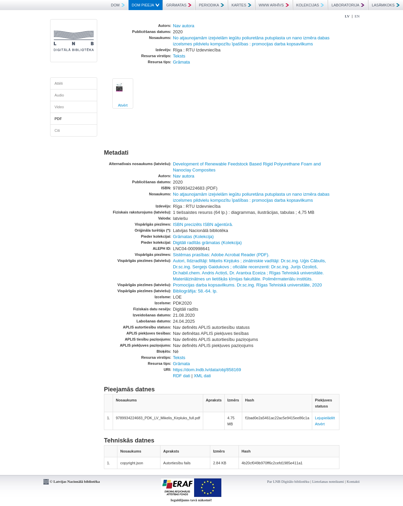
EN (357, 16)
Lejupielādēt (325, 418)
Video (59, 107)
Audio (59, 95)
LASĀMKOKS (386, 5)
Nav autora (183, 25)
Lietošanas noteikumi (328, 481)
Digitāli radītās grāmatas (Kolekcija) (207, 242)
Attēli (58, 83)
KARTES (241, 5)
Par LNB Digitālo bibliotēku (288, 481)
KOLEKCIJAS (310, 5)
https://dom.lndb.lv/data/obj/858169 (207, 369)
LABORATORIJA (347, 5)
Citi (57, 130)
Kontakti (353, 481)
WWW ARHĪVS (274, 5)
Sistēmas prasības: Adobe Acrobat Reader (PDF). (221, 254)
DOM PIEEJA (145, 5)
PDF (58, 119)
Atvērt (123, 105)
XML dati (202, 375)
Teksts (179, 56)
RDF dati (181, 375)
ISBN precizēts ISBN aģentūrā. (203, 224)
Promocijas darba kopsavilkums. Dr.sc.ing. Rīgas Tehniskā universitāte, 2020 (247, 284)
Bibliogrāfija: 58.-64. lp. (195, 291)
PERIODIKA (211, 5)
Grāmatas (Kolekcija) (193, 236)
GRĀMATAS (178, 5)
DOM (118, 5)
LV (347, 16)
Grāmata (181, 62)
